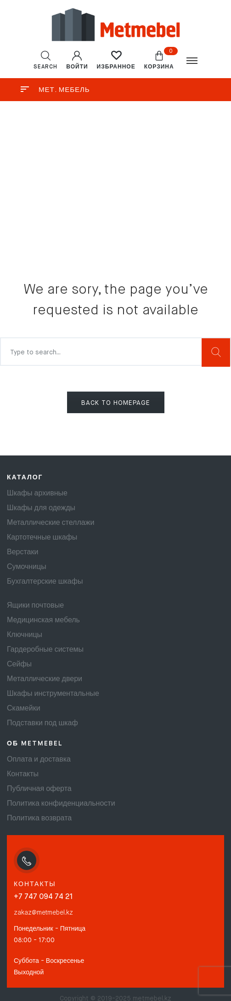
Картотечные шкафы (42, 537)
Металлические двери (44, 679)
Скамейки (23, 708)
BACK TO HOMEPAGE (115, 403)
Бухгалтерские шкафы (45, 582)
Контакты (23, 774)
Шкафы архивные (37, 493)
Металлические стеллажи (50, 523)
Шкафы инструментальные (53, 694)
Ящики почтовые (35, 605)
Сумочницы (26, 567)
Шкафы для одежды (41, 508)
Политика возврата (39, 818)
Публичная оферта (39, 789)
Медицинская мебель (43, 620)
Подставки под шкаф (42, 723)
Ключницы (24, 635)
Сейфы (19, 664)
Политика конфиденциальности (61, 804)
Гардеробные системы (45, 650)
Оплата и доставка (39, 759)
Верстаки (22, 552)
